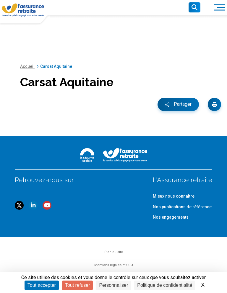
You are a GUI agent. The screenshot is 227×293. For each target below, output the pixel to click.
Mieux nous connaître (173, 196)
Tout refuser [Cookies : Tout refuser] (77, 285)
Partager (178, 104)
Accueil (27, 66)
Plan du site (113, 252)
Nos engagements (171, 217)
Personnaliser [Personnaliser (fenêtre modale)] (113, 285)
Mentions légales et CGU (113, 265)
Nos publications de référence (182, 206)
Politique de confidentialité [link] (164, 285)
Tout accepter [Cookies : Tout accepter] (41, 285)
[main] (113, 75)
